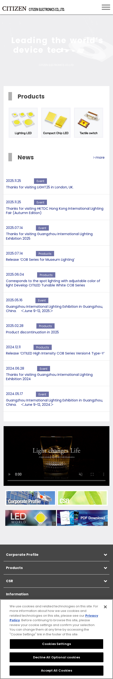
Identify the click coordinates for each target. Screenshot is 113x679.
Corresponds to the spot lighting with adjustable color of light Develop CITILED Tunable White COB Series (53, 283)
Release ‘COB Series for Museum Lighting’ (40, 259)
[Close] (105, 607)
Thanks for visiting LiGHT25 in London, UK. (39, 187)
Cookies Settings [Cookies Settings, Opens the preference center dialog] (56, 644)
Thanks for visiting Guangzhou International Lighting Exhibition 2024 (49, 376)
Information (17, 594)
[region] (56, 639)
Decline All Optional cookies (56, 657)
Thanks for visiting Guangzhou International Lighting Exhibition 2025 (49, 236)
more (99, 157)
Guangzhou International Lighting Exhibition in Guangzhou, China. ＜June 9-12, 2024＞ (54, 402)
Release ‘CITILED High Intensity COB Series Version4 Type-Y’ (55, 353)
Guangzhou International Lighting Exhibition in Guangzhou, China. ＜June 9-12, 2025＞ (54, 308)
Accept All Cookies (56, 670)
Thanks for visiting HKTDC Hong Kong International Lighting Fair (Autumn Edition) (54, 210)
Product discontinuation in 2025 (32, 332)
